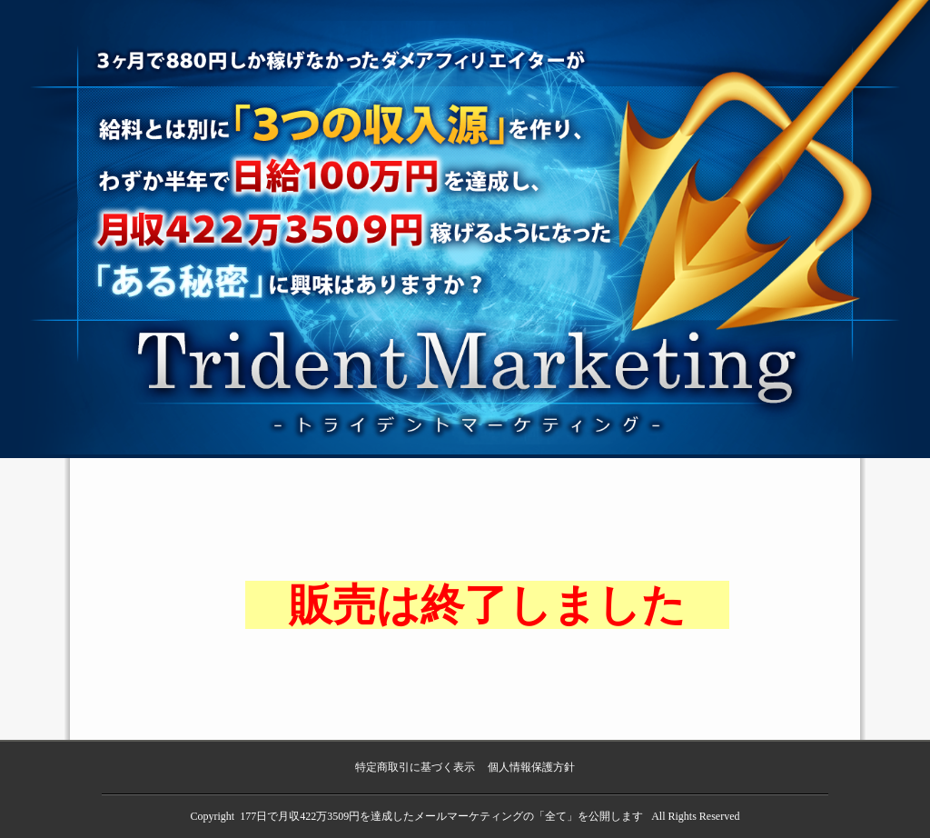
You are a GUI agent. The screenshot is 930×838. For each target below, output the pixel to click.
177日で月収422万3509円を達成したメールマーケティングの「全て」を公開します (443, 816)
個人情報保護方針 (531, 767)
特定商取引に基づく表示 (415, 767)
